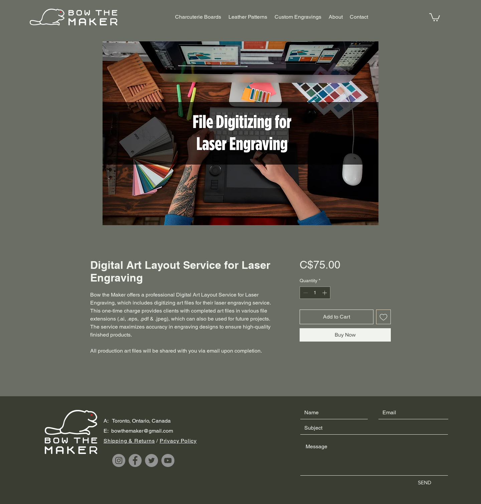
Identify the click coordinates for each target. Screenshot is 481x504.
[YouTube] (167, 460)
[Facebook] (135, 460)
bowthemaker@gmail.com (142, 431)
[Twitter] (151, 460)
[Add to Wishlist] (383, 317)
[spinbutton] (315, 293)
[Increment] (325, 293)
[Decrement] (305, 293)
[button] (434, 16)
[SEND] (424, 483)
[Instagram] (118, 460)
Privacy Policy (178, 441)
